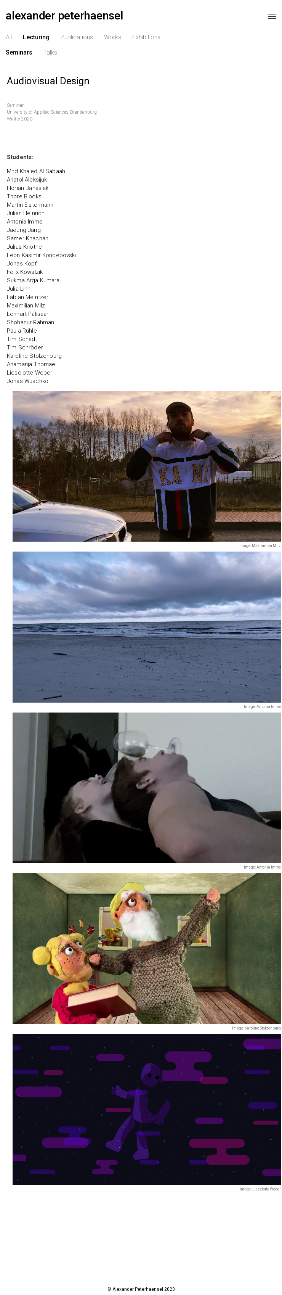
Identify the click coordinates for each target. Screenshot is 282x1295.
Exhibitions (146, 41)
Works (112, 41)
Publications (77, 41)
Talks (50, 57)
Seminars (19, 57)
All (9, 41)
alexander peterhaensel (64, 17)
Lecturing (36, 41)
